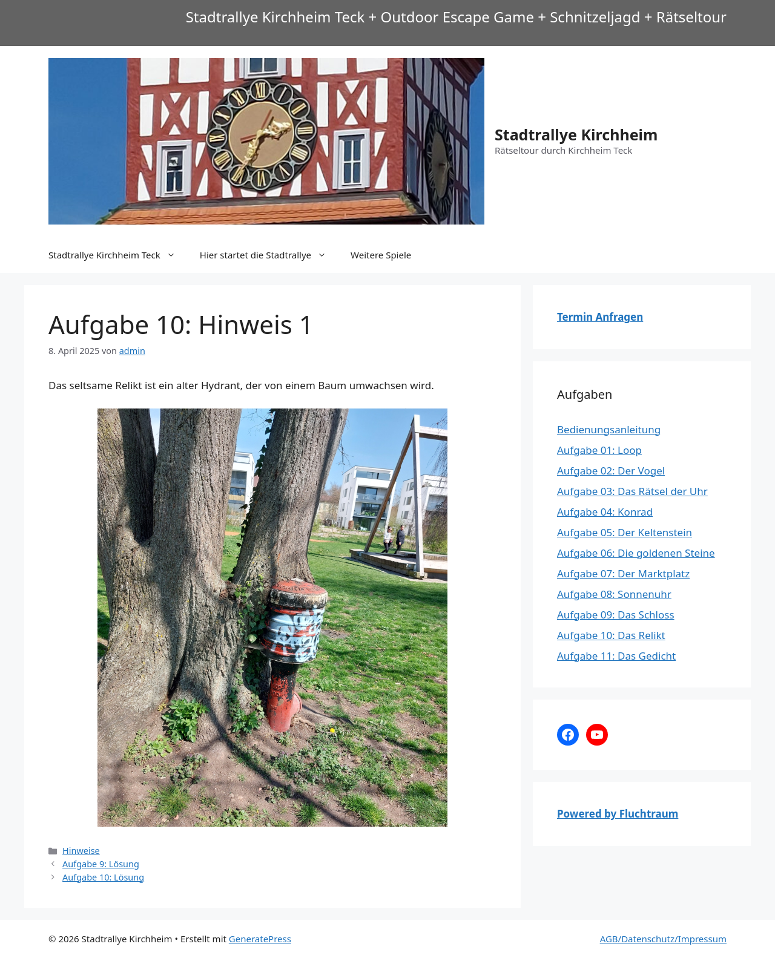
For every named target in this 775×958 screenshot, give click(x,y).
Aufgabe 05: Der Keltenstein (624, 532)
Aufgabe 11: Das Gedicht (616, 656)
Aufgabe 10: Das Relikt (611, 635)
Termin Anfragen (600, 317)
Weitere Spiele (381, 255)
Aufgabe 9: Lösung (100, 864)
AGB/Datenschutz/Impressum (663, 939)
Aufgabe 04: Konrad (605, 512)
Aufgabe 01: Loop (599, 450)
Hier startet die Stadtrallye (269, 255)
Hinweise (81, 850)
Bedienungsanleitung (609, 429)
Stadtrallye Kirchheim (576, 134)
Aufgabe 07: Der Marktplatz (623, 573)
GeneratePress (260, 939)
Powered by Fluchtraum (617, 814)
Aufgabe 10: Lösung (103, 877)
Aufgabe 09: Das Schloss (615, 615)
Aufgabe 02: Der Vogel (611, 470)
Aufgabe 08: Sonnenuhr (614, 594)
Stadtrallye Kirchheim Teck (118, 255)
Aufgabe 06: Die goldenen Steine (636, 553)
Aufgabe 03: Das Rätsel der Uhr (632, 491)
